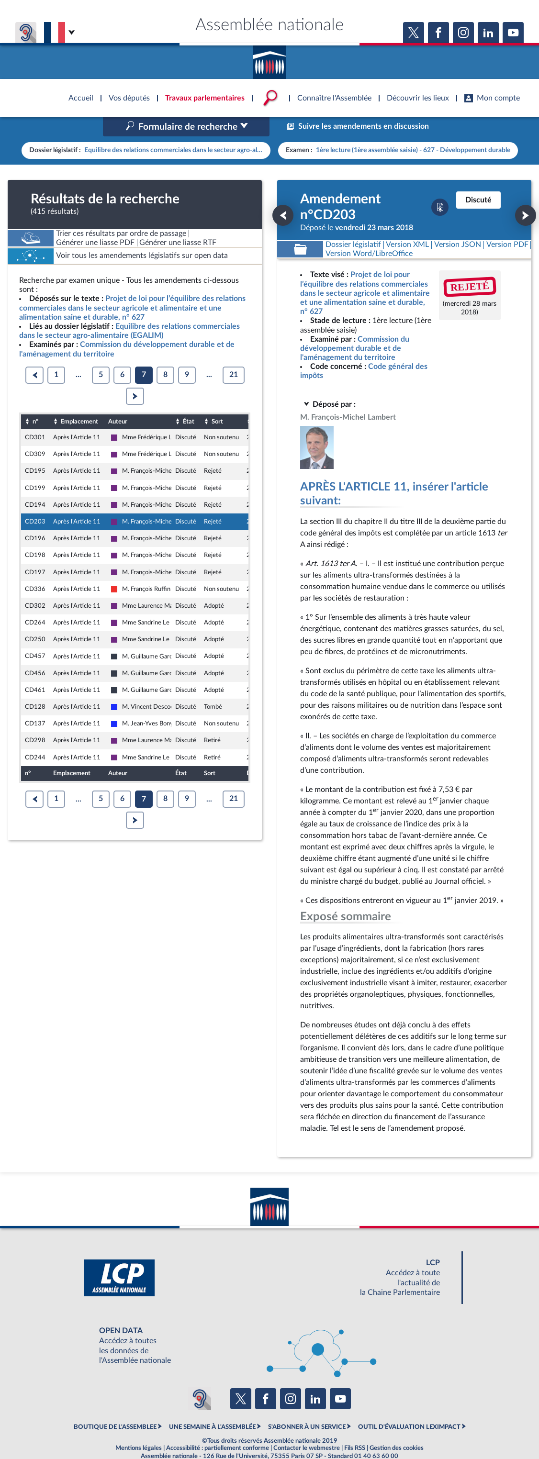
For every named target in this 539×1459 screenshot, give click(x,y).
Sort (217, 401)
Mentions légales (138, 1428)
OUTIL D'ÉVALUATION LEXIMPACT (409, 1406)
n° (35, 401)
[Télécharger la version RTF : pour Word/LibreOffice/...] (369, 233)
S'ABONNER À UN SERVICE (307, 1406)
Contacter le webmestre (306, 1428)
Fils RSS (354, 1428)
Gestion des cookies (397, 1428)
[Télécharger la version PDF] (440, 187)
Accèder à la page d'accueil (269, 59)
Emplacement (79, 401)
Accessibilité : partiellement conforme (217, 1428)
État (188, 401)
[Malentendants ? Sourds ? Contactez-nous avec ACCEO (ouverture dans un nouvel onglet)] (199, 1378)
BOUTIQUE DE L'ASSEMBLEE (115, 1406)
